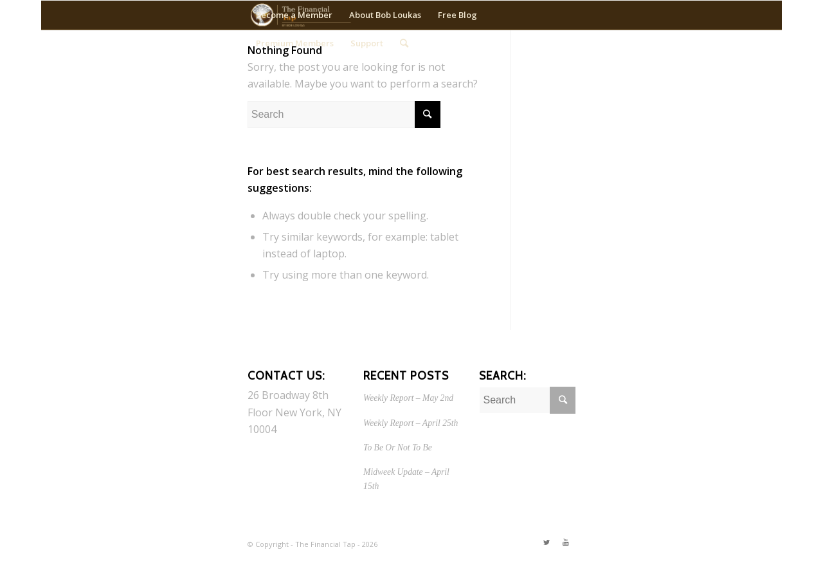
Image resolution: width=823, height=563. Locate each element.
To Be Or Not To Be (397, 447)
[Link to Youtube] (565, 542)
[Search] (404, 43)
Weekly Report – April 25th (410, 423)
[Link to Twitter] (546, 542)
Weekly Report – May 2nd (408, 398)
